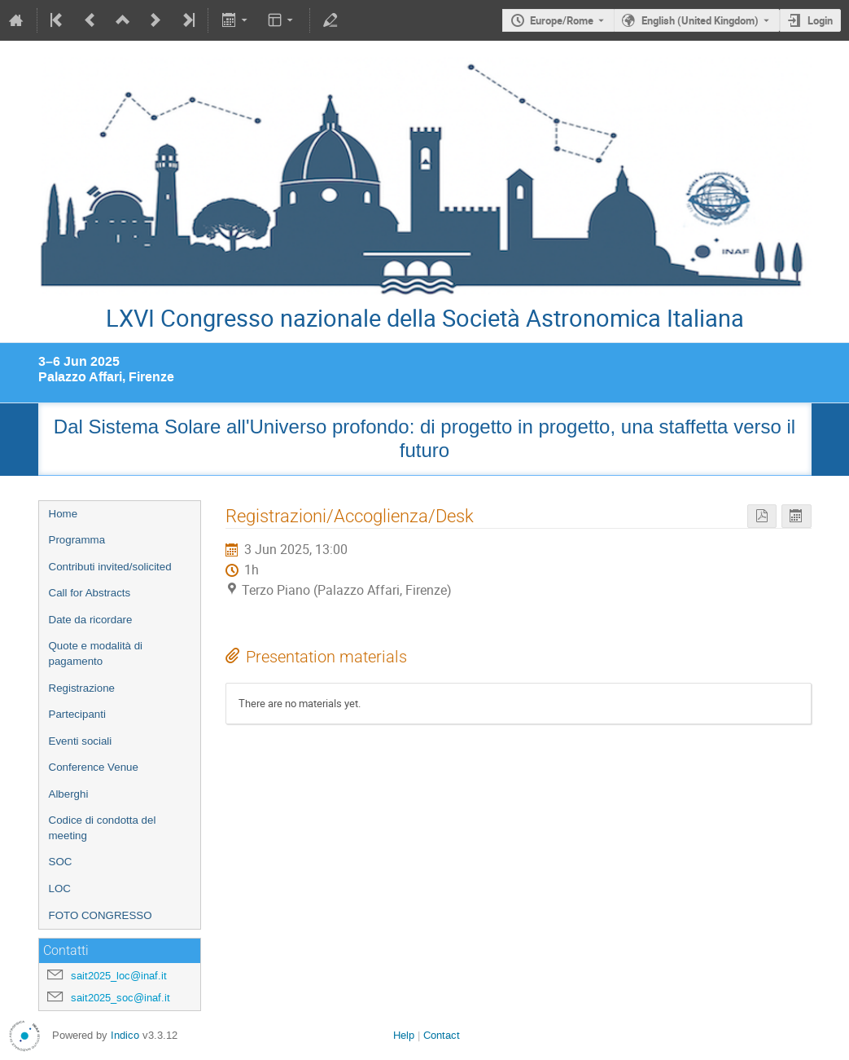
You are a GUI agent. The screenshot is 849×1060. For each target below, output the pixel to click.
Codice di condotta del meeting (102, 828)
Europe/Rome (561, 20)
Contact (441, 1035)
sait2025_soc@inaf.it (120, 998)
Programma (77, 540)
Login (820, 20)
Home (63, 514)
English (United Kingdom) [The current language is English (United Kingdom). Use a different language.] (700, 20)
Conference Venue (93, 767)
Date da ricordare (91, 620)
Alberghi (69, 794)
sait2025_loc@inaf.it (119, 976)
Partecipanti (77, 714)
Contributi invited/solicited (110, 567)
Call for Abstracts (90, 593)
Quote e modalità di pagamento (96, 653)
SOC (60, 861)
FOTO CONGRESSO (100, 915)
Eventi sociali (80, 741)
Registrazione (82, 688)
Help (403, 1035)
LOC (60, 888)
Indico (125, 1035)
